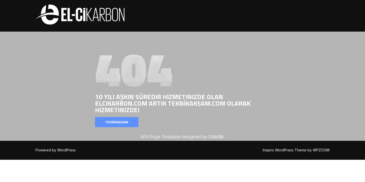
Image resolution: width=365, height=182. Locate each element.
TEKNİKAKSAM (116, 122)
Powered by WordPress (55, 150)
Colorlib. (216, 136)
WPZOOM (321, 150)
